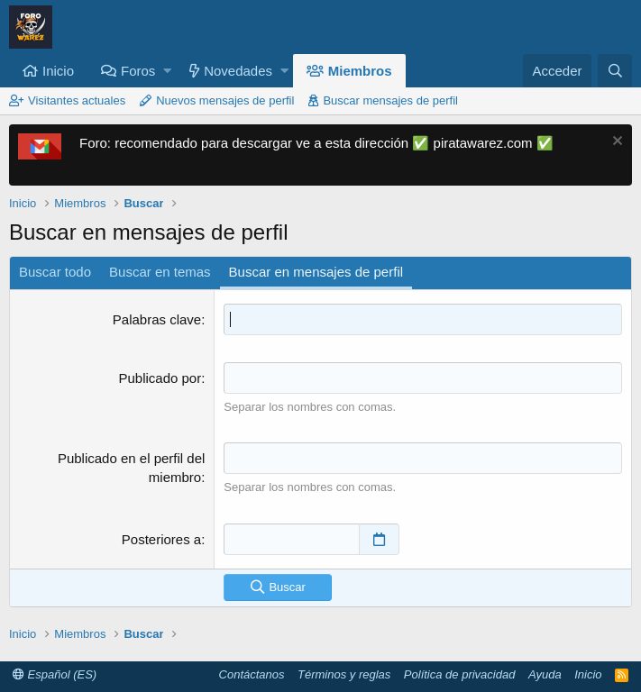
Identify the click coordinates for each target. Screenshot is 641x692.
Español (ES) (54, 674)
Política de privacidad (460, 674)
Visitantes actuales (76, 100)
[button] (167, 70)
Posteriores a (161, 539)
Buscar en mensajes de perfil (316, 271)
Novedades (238, 70)
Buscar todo (55, 271)
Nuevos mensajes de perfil (225, 100)
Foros (138, 70)
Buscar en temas (160, 271)
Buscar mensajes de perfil (390, 100)
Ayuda (545, 674)
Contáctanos (252, 674)
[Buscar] (615, 70)
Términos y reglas (344, 674)
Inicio (58, 70)
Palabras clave (157, 319)
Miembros (360, 70)
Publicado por (159, 378)
